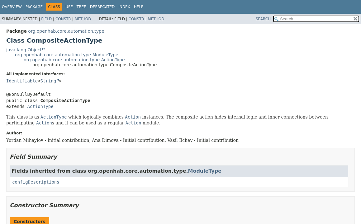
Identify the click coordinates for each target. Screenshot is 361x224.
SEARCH (263, 19)
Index (124, 7)
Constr (63, 19)
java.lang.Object (24, 49)
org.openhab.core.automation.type (66, 31)
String (48, 80)
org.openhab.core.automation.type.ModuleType (66, 54)
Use (69, 7)
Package (34, 7)
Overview (12, 7)
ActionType (40, 106)
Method (83, 19)
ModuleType (205, 171)
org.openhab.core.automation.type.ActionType (74, 59)
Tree (81, 7)
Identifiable (22, 80)
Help (139, 7)
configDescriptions (35, 182)
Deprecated (102, 7)
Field (46, 19)
